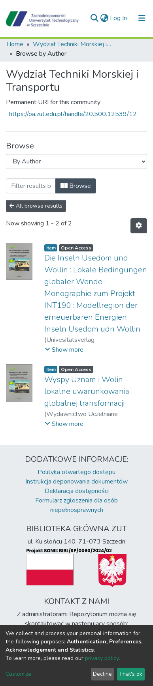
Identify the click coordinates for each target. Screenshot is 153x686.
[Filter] (31, 185)
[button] (104, 18)
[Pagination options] (138, 225)
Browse (75, 186)
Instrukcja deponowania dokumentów (76, 481)
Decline (102, 674)
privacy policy (102, 658)
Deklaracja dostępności (77, 491)
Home (14, 44)
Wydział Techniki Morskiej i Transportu (72, 44)
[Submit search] (94, 18)
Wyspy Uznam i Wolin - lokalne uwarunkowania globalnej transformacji (86, 391)
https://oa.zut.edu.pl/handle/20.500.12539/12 (73, 114)
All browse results (35, 206)
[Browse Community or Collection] (76, 161)
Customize (18, 674)
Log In (119, 18)
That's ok (130, 674)
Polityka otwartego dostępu (76, 472)
